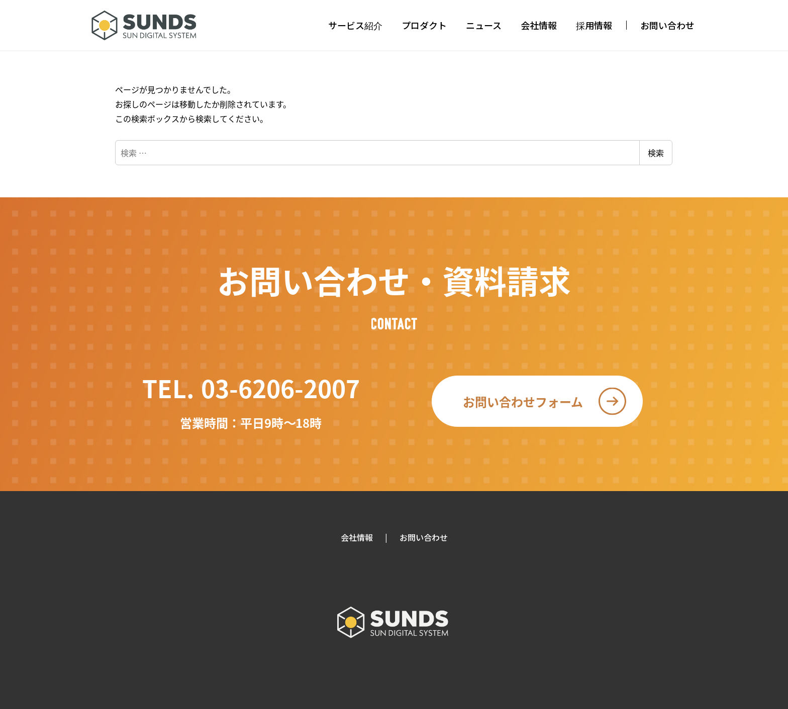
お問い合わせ (424, 537)
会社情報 (357, 537)
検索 (656, 153)
